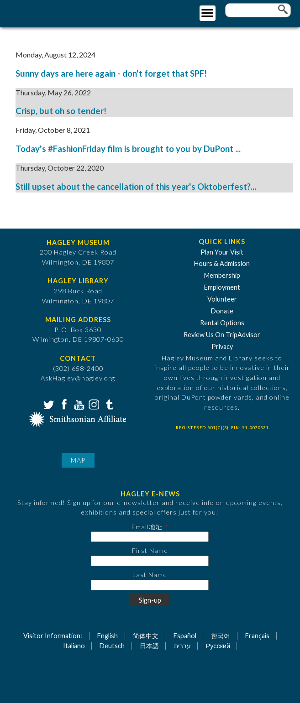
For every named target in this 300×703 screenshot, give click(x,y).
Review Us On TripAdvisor (222, 334)
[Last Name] (150, 585)
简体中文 (145, 636)
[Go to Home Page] (44, 12)
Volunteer (222, 299)
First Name (150, 550)
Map (78, 460)
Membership (222, 275)
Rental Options (222, 323)
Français (257, 636)
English (107, 636)
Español (185, 636)
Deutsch (112, 646)
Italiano (74, 646)
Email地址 (147, 527)
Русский (218, 646)
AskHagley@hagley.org (78, 378)
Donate (222, 311)
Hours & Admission (222, 263)
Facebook (63, 404)
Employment (222, 287)
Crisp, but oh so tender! (61, 111)
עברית (182, 646)
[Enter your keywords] (258, 10)
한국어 (220, 636)
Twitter (48, 404)
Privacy (222, 346)
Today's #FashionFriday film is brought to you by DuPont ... (128, 149)
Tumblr (108, 404)
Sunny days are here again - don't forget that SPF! (112, 73)
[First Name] (150, 561)
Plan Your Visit (221, 252)
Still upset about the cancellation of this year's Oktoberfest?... (136, 187)
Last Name (149, 574)
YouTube (78, 404)
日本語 (149, 646)
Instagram (93, 404)
